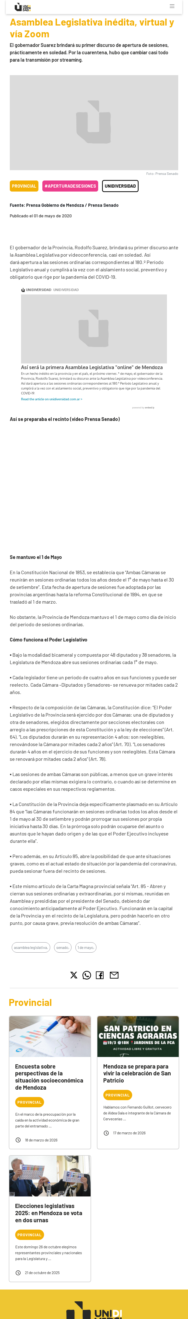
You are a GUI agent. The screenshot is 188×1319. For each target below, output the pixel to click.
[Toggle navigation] (172, 6)
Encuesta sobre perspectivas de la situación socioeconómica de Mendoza (49, 1083)
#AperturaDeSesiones (70, 186)
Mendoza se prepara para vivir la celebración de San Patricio (137, 1079)
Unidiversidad (120, 186)
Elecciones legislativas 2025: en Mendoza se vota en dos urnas (48, 1219)
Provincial (24, 186)
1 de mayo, (86, 953)
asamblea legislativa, (31, 953)
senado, (62, 953)
